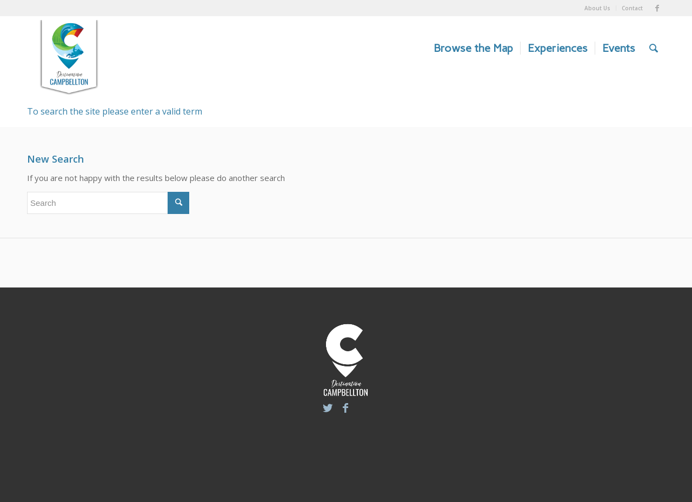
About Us (597, 8)
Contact (632, 8)
